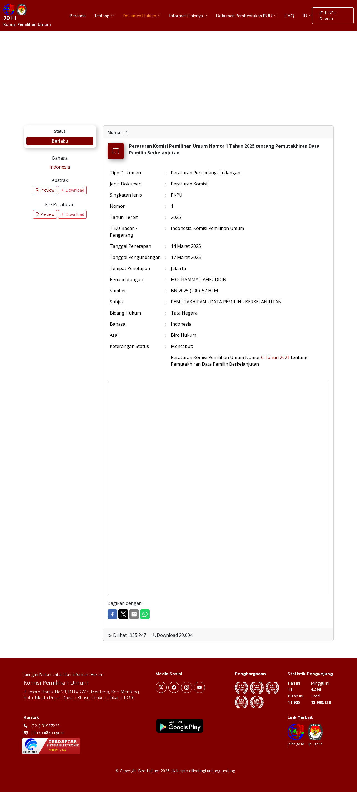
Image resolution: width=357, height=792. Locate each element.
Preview (44, 190)
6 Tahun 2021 (275, 357)
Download (72, 190)
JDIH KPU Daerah (327, 15)
